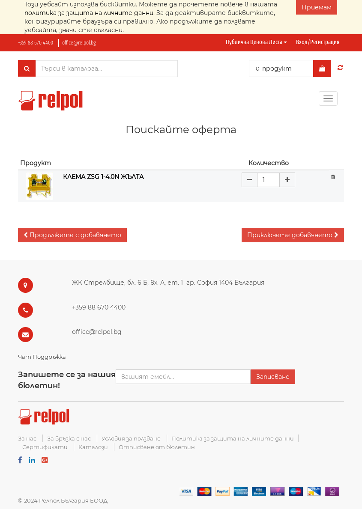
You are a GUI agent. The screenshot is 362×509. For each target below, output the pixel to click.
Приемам (317, 7)
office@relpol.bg (79, 42)
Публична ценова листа (256, 42)
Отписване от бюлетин (157, 447)
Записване (273, 377)
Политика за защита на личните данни (232, 438)
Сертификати (45, 447)
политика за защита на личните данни (88, 13)
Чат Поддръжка (42, 356)
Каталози (93, 447)
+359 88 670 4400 (35, 42)
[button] (72, 235)
